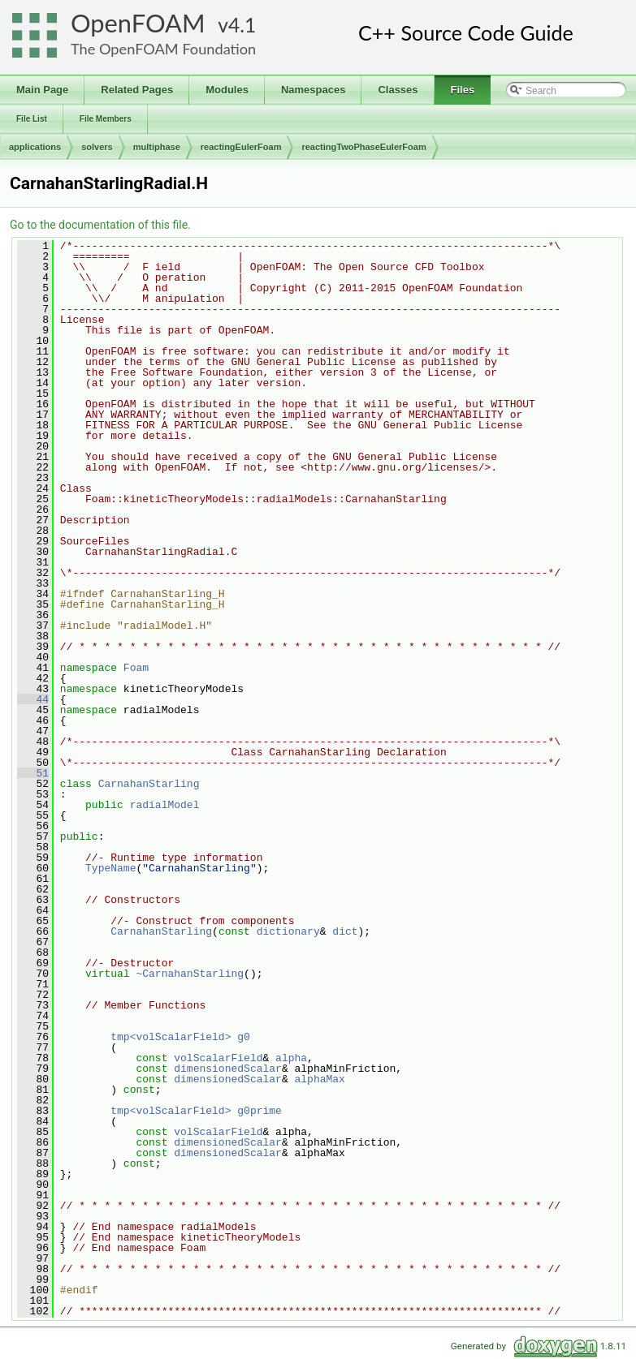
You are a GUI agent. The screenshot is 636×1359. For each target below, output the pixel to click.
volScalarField (218, 1058)
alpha (291, 1058)
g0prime (259, 1110)
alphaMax (319, 1079)
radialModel (165, 805)
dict (344, 931)
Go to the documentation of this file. (100, 224)
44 (33, 699)
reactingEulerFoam (241, 147)
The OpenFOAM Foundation (163, 49)
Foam (136, 667)
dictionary (288, 931)
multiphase (156, 147)
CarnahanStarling (149, 783)
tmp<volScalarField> (170, 1037)
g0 (243, 1037)
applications (35, 147)
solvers (97, 147)
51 (33, 773)
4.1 (242, 25)
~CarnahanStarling (190, 973)
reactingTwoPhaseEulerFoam (363, 147)
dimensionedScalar (228, 1068)
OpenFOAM (138, 23)
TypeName (110, 868)
